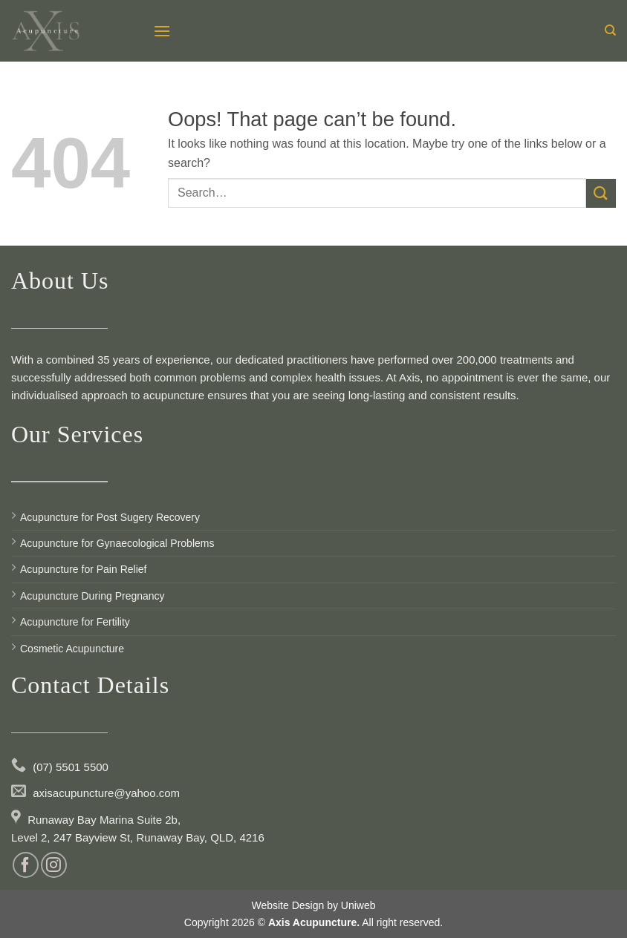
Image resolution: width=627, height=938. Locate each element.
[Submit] (601, 193)
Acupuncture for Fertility (75, 622)
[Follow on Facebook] (26, 865)
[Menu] (162, 31)
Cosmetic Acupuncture (72, 649)
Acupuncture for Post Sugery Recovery (110, 517)
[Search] (610, 30)
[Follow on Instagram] (54, 865)
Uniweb (358, 905)
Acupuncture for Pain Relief (83, 569)
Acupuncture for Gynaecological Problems (117, 543)
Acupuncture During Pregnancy (92, 596)
